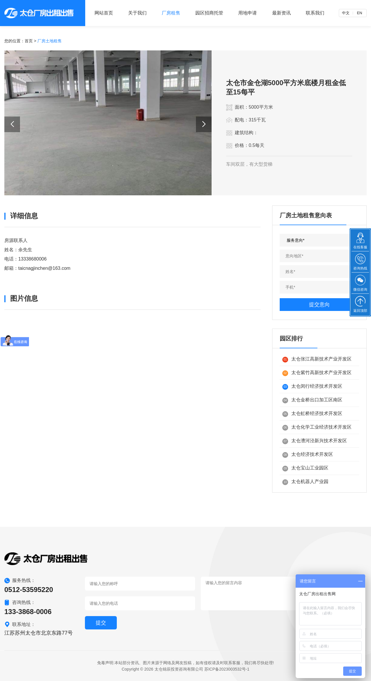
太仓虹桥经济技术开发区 (312, 414)
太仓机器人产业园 (305, 482)
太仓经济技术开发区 (307, 455)
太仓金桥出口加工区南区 (312, 400)
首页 (29, 41)
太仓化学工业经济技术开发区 (317, 428)
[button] (12, 124)
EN (359, 13)
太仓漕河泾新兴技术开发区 (314, 441)
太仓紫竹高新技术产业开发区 (317, 373)
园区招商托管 (209, 12)
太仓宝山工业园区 (305, 468)
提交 (101, 623)
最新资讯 (281, 12)
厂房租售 (171, 12)
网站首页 (103, 12)
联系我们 (315, 12)
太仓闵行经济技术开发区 (312, 387)
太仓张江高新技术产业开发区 (317, 359)
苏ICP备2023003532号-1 (227, 669)
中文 (346, 13)
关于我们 (137, 12)
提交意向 (319, 304)
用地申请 (247, 12)
